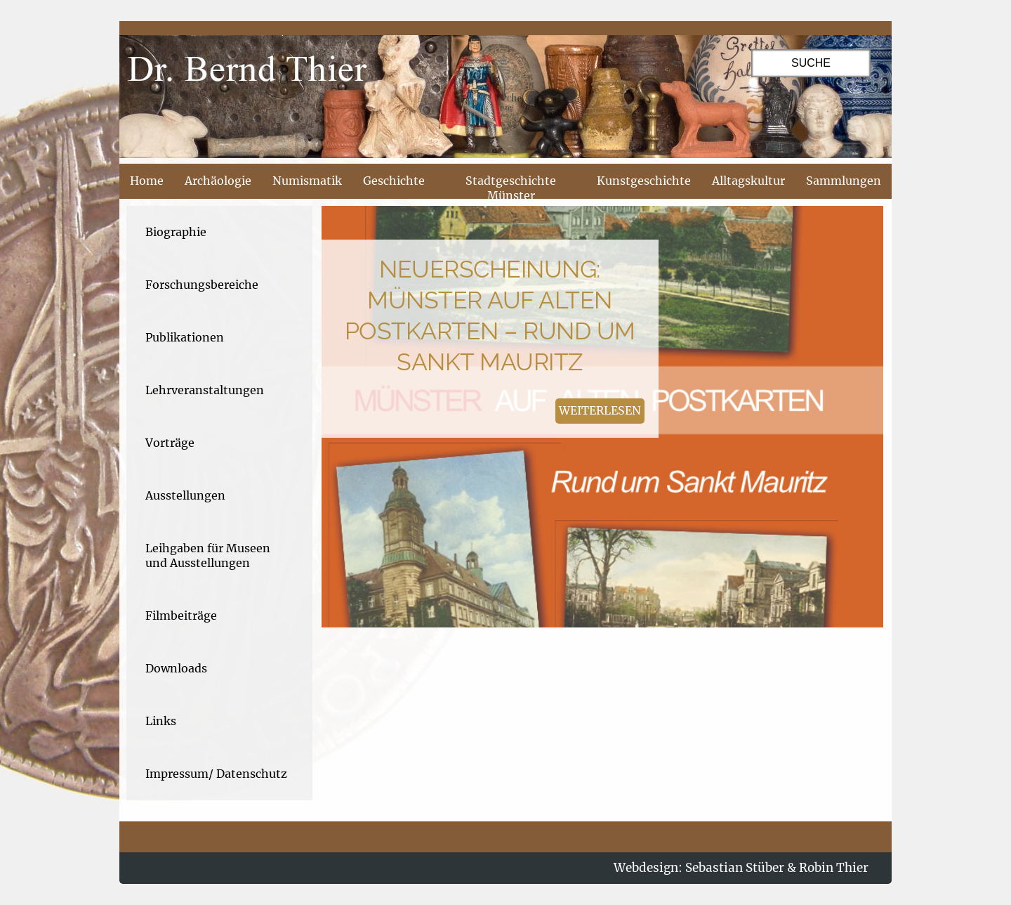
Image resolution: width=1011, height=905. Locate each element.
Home (147, 181)
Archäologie (218, 181)
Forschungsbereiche (201, 285)
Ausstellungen (185, 495)
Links (160, 721)
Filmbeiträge (181, 615)
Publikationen (184, 337)
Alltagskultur (748, 181)
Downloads (176, 668)
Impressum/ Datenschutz (216, 774)
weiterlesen (600, 410)
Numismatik (307, 181)
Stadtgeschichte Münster (510, 188)
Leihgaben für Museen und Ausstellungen (207, 555)
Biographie (175, 232)
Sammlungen (843, 181)
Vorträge (169, 443)
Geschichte (394, 181)
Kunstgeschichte (644, 181)
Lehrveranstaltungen (204, 390)
